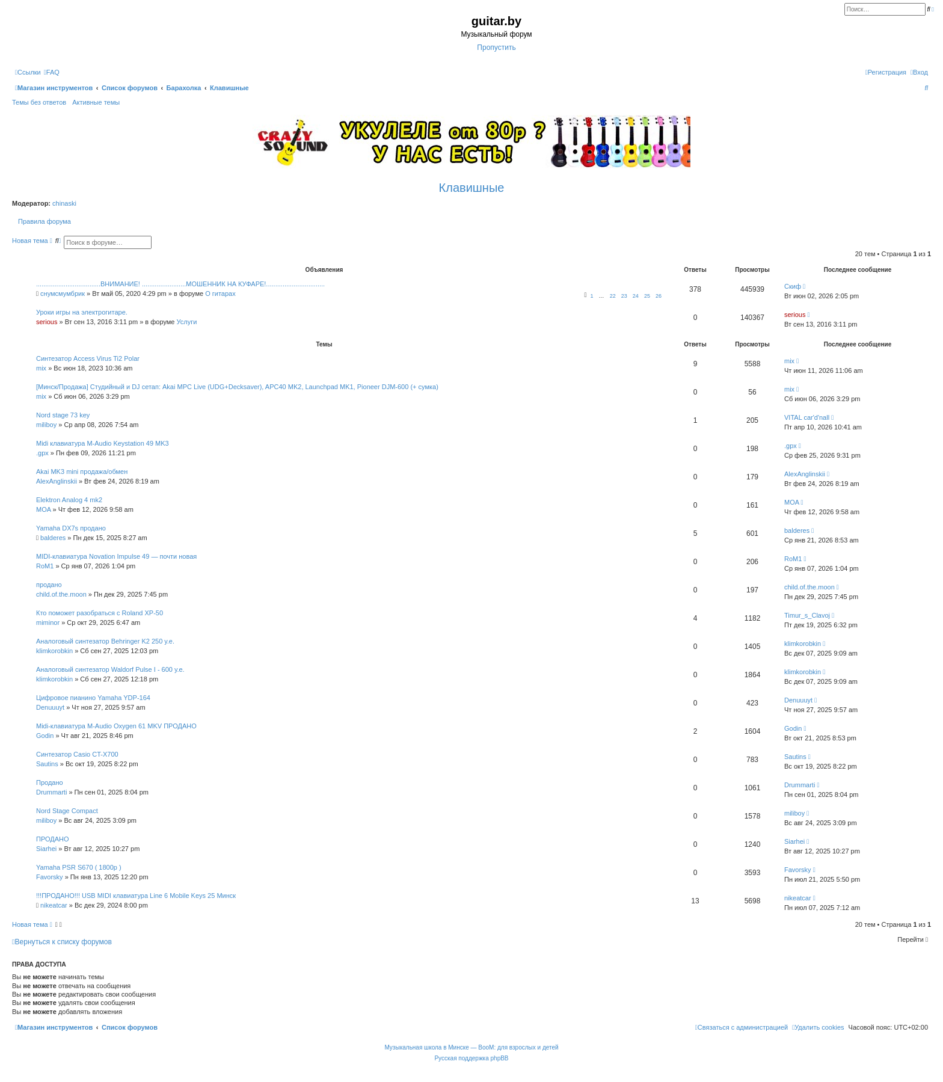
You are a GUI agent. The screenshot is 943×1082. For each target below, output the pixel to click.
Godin (45, 735)
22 (613, 296)
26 (659, 296)
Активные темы (96, 102)
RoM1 (45, 566)
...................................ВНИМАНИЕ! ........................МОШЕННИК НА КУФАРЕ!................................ (180, 283)
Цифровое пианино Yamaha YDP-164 (93, 697)
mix (41, 368)
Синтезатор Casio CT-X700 (77, 754)
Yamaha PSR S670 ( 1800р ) (78, 867)
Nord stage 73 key (63, 415)
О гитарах (220, 293)
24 (636, 296)
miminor (48, 622)
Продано (49, 782)
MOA (43, 509)
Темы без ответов (39, 102)
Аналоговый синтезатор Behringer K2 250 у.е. (105, 641)
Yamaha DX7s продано (71, 528)
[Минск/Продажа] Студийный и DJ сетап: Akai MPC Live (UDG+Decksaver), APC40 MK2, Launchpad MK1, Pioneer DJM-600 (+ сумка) (237, 386)
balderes (53, 537)
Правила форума (44, 221)
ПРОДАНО (52, 839)
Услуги (187, 321)
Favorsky (49, 877)
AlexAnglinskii (56, 481)
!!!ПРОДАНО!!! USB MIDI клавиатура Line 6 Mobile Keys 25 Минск (136, 895)
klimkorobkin (54, 650)
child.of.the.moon (61, 594)
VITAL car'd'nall (806, 417)
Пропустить (496, 47)
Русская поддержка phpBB (471, 1058)
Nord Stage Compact (67, 810)
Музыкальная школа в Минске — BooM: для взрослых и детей (471, 1047)
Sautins (47, 763)
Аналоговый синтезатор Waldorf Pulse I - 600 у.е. (110, 669)
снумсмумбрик (62, 293)
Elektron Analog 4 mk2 (69, 499)
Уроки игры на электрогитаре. (81, 312)
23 (624, 296)
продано (49, 584)
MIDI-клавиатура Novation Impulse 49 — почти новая (116, 556)
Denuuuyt (50, 707)
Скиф (792, 286)
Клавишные (472, 187)
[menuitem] (52, 72)
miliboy (46, 424)
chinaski (64, 203)
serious (46, 321)
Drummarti (51, 792)
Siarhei (46, 848)
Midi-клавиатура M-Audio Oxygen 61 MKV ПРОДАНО (116, 726)
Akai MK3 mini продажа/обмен (81, 471)
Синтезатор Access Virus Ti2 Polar (88, 358)
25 (647, 296)
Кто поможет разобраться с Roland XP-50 (99, 612)
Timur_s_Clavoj (807, 615)
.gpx (42, 452)
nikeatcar (53, 905)
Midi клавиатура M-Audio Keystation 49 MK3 (102, 443)
